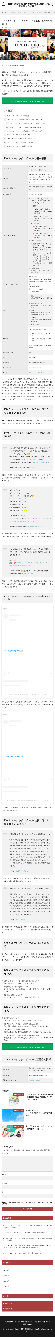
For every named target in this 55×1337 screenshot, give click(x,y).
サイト (4, 1192)
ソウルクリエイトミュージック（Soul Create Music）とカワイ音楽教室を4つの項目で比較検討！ (27, 1239)
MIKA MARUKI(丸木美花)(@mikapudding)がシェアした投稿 (27, 800)
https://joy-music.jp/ (35, 368)
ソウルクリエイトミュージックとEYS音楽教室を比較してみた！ (22, 1253)
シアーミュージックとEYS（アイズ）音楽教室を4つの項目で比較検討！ (24, 1233)
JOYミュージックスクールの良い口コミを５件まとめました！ (24, 119)
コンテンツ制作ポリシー (23, 1322)
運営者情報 (9, 1322)
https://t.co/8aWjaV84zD (40, 462)
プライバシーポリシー (42, 1322)
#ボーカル (39, 563)
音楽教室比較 (9, 1309)
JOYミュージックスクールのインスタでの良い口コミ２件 (25, 127)
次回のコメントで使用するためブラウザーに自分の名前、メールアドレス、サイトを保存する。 (27, 1203)
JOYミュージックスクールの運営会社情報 (18, 146)
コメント (5, 1154)
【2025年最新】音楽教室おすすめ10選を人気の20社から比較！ (27, 5)
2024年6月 (6, 1270)
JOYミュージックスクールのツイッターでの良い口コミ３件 (25, 123)
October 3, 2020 (28, 574)
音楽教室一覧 (15, 12)
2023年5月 (6, 1286)
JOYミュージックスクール (37, 373)
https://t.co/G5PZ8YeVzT (18, 499)
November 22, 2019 (36, 526)
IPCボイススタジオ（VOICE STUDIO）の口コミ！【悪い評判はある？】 (39, 1112)
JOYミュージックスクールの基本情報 (16, 116)
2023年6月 (6, 1281)
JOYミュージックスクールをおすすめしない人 (19, 138)
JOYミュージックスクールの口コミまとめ (18, 134)
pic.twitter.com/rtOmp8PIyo (24, 521)
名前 (4, 1174)
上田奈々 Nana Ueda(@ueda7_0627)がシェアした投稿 (27, 694)
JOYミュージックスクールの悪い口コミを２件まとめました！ (24, 131)
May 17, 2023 (33, 467)
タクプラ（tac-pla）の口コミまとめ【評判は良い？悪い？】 (39, 1127)
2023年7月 (6, 1275)
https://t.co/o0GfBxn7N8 (22, 566)
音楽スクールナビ (22, 871)
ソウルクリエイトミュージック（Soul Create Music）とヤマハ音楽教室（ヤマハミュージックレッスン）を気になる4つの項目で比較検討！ (27, 1246)
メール (4, 1183)
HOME (6, 12)
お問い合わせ (27, 1324)
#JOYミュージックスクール (25, 563)
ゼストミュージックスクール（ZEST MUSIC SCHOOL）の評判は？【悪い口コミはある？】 (39, 1096)
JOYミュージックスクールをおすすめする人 (18, 142)
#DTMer (46, 563)
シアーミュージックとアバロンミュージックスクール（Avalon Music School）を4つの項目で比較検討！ (27, 1226)
